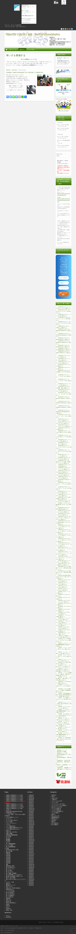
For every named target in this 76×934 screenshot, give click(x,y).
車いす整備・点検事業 (11, 873)
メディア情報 (55, 812)
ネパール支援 (9, 821)
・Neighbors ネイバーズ (61, 750)
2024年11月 (31, 808)
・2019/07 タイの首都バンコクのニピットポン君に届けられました (63, 699)
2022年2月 (31, 852)
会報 (53, 814)
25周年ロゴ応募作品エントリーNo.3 (14, 796)
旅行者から (54, 818)
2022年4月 (31, 849)
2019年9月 (31, 880)
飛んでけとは (13, 49)
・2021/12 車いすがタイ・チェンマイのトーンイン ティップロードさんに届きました (63, 553)
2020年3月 (31, 876)
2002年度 (8, 857)
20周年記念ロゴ (9, 889)
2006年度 (8, 863)
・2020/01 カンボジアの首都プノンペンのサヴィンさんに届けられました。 (63, 640)
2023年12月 (31, 821)
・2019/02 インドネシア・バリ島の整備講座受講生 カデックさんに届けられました (63, 735)
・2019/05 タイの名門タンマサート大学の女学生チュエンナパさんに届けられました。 (63, 715)
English (7, 904)
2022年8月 (31, 843)
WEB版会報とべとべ (11, 812)
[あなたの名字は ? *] (63, 278)
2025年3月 (31, 805)
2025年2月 (31, 806)
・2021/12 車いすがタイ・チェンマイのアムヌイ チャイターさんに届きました (63, 558)
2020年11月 (31, 865)
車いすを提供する (10, 892)
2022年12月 (31, 839)
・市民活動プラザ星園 (61, 751)
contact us (8, 809)
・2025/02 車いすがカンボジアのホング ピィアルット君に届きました (63, 311)
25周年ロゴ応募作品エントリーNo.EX (15, 806)
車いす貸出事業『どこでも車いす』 (14, 874)
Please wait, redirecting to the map (14, 811)
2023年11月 (31, 823)
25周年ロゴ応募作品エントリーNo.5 (14, 799)
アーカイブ (8, 818)
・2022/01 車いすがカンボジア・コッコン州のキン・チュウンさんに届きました (63, 535)
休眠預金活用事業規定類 (11, 835)
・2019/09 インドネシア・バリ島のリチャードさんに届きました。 (63, 686)
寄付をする (8, 901)
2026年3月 (31, 795)
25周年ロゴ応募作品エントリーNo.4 (14, 798)
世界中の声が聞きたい (11, 902)
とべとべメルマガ (56, 801)
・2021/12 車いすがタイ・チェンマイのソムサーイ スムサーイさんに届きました (63, 549)
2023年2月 (31, 836)
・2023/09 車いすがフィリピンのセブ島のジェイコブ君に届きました (63, 437)
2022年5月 (31, 848)
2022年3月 (31, 851)
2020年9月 (31, 868)
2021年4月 (31, 860)
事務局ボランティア (10, 885)
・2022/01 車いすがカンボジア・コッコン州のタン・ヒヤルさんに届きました (63, 531)
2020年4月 (31, 874)
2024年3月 (31, 817)
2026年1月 (31, 796)
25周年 (53, 795)
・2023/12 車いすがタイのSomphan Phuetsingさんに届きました (63, 403)
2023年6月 (31, 830)
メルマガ (8, 824)
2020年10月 (31, 867)
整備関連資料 (55, 817)
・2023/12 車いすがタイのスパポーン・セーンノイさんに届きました (63, 416)
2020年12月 (31, 864)
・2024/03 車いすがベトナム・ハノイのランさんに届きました (63, 376)
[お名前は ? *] (63, 283)
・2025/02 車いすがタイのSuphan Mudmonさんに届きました (63, 353)
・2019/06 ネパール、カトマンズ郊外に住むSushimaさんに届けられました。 (63, 704)
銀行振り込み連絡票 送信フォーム (14, 876)
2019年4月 (31, 882)
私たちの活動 (31, 49)
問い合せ (8, 837)
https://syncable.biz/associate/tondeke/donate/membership (63, 200)
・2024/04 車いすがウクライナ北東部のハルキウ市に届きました (63, 372)
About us (8, 905)
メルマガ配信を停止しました (13, 829)
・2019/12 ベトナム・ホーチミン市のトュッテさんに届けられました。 (63, 656)
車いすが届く (9, 870)
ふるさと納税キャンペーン (12, 817)
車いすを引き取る (10, 893)
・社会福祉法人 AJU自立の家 (63, 760)
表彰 (7, 864)
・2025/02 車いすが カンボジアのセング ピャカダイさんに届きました (63, 323)
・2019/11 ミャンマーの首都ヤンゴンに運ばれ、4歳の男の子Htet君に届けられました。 (63, 674)
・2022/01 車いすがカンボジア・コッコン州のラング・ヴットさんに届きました (63, 527)
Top (52, 796)
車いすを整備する (10, 895)
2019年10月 (31, 879)
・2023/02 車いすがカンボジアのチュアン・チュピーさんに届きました (63, 488)
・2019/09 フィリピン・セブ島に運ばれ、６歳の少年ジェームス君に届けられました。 (63, 678)
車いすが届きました (10, 867)
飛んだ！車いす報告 (10, 877)
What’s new (9, 910)
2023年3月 (31, 835)
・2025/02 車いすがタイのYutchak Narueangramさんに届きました (63, 335)
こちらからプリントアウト (15, 87)
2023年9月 (31, 826)
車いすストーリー (10, 868)
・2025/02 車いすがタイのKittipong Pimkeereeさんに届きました (63, 331)
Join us (7, 907)
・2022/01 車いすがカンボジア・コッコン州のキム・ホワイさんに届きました (63, 540)
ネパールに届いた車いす (11, 820)
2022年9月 (31, 842)
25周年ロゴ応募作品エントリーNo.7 (14, 804)
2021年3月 (31, 861)
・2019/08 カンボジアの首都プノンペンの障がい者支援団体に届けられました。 (63, 690)
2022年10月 (31, 840)
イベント (54, 802)
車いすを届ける (9, 896)
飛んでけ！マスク (56, 806)
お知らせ (54, 798)
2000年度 (8, 854)
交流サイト (8, 830)
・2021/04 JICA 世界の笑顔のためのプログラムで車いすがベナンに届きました (63, 577)
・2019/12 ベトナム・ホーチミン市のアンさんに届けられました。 (63, 649)
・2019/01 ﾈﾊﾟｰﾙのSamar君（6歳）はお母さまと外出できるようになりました (63, 739)
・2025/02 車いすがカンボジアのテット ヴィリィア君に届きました (63, 319)
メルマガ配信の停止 (10, 826)
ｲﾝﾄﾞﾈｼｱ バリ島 (10, 882)
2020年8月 (31, 870)
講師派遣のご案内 (10, 865)
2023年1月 (31, 837)
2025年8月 (31, 801)
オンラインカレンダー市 (57, 804)
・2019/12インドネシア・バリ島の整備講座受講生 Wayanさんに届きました (63, 645)
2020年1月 (31, 877)
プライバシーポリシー (11, 823)
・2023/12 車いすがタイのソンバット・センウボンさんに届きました (63, 394)
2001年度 (8, 855)
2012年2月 (31, 885)
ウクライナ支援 (55, 808)
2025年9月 (31, 799)
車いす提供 (54, 823)
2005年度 (8, 861)
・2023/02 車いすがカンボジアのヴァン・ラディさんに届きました (63, 484)
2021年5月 (31, 858)
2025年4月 (31, 804)
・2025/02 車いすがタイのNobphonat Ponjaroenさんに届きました (63, 342)
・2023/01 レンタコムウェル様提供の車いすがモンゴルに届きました (63, 504)
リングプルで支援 (10, 891)
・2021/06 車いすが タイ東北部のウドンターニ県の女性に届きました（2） (63, 568)
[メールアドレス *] (63, 288)
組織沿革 (8, 852)
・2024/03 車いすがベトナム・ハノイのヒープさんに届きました (63, 381)
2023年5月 (31, 832)
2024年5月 (31, 815)
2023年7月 (31, 829)
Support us (8, 908)
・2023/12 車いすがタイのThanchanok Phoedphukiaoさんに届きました (63, 412)
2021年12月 (31, 854)
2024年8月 (31, 812)
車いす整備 (54, 824)
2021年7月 (31, 857)
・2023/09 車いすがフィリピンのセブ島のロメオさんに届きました (63, 432)
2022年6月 (31, 846)
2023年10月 (31, 824)
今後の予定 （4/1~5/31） (12, 832)
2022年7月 (31, 845)
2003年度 (8, 858)
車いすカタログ (9, 871)
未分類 (53, 820)
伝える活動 (8, 836)
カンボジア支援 (55, 809)
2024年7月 (31, 814)
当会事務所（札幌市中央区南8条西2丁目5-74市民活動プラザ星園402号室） (25, 72)
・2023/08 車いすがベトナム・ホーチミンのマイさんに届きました (63, 451)
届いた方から (55, 815)
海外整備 (8, 840)
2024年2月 (31, 818)
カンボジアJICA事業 (56, 811)
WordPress (8, 917)
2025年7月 (31, 802)
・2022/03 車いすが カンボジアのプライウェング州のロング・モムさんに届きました (63, 518)
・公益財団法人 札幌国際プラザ (63, 767)
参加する (22, 49)
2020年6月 (31, 873)
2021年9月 (31, 855)
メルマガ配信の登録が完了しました (14, 827)
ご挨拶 (53, 799)
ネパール (8, 842)
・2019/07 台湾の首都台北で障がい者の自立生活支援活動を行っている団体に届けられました (63, 695)
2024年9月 (31, 811)
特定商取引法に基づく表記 (12, 849)
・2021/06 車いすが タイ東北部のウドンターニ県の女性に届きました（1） (63, 572)
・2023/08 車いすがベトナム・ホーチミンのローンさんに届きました (63, 447)
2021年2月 (31, 863)
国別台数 (8, 898)
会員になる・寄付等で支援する (13, 888)
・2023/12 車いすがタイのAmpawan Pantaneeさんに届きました (63, 407)
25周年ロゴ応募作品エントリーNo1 (14, 808)
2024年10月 (31, 809)
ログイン (8, 915)
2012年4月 (31, 883)
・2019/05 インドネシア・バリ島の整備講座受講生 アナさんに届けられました (63, 711)
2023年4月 (31, 833)
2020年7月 (31, 871)
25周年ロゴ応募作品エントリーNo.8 (14, 805)
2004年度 (8, 860)
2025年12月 (31, 798)
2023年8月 (31, 827)
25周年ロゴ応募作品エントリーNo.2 (14, 795)
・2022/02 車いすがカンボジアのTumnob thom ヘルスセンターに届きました (63, 522)
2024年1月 (31, 820)
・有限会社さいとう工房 (61, 753)
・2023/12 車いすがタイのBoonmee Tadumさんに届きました (63, 398)
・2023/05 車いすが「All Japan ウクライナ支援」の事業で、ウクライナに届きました (63, 462)
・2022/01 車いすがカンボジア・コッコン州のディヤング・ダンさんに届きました (63, 544)
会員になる (8, 899)
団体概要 (8, 839)
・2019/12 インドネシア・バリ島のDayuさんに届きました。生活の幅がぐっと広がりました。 (63, 670)
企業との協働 (9, 833)
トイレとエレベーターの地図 (58, 805)
